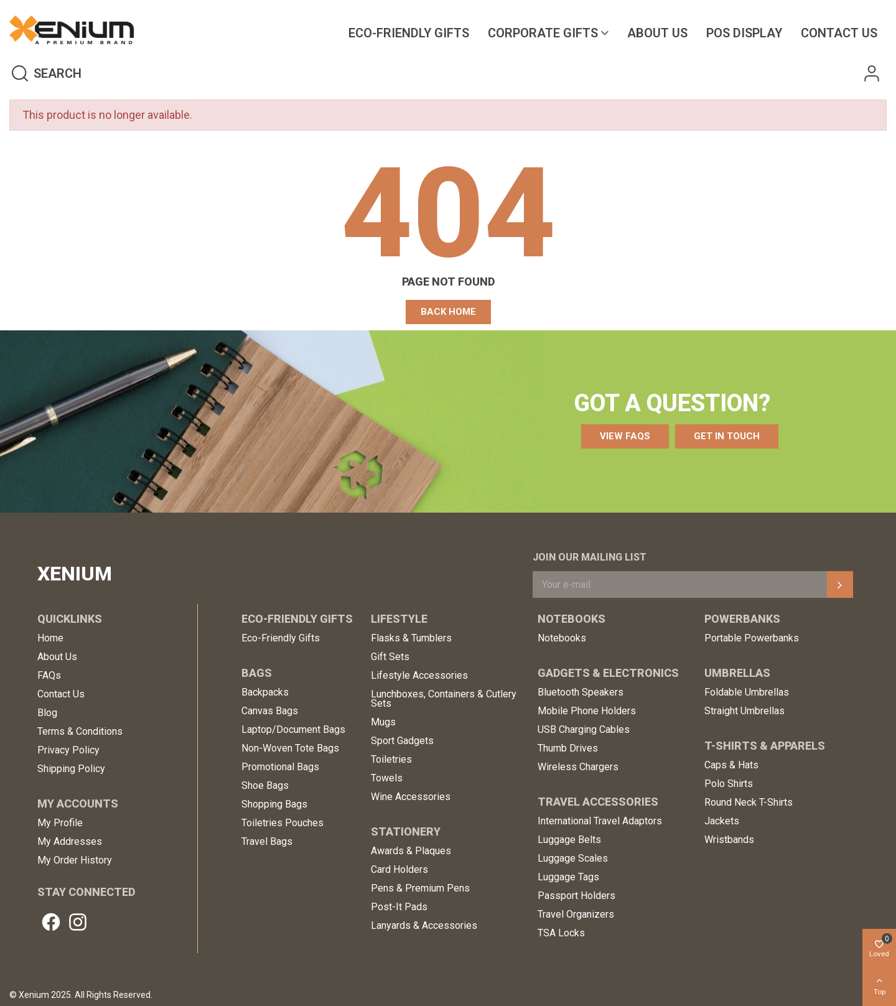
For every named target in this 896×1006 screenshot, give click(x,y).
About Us (657, 33)
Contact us (839, 33)
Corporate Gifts (543, 33)
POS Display (744, 33)
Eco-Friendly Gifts (408, 33)
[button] (448, 312)
